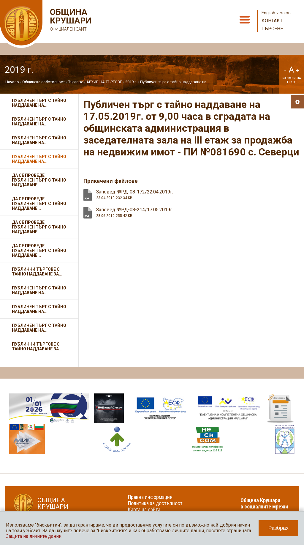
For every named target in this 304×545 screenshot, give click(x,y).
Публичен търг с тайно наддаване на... (174, 82)
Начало (12, 82)
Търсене (272, 28)
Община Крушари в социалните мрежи (264, 503)
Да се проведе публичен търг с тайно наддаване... (39, 180)
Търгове (75, 82)
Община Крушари (70, 21)
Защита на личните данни (33, 536)
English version (276, 12)
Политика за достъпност (155, 503)
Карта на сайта (144, 509)
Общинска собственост (43, 82)
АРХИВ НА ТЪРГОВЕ (104, 82)
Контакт (272, 20)
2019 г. (131, 82)
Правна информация (150, 497)
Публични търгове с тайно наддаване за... (37, 271)
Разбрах (278, 528)
